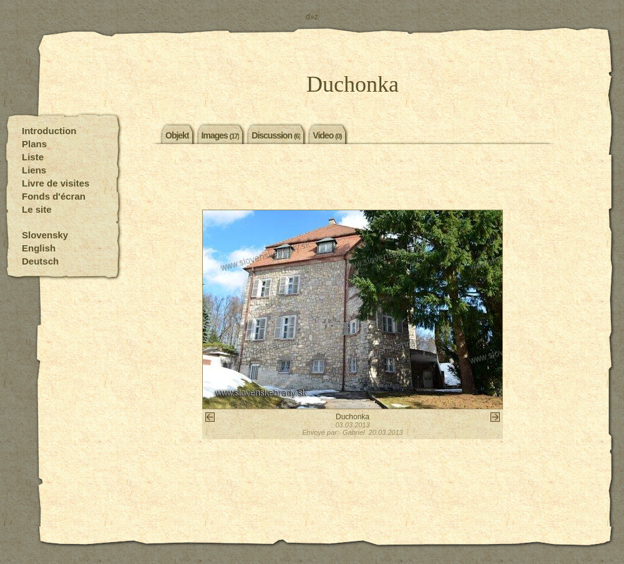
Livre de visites (55, 183)
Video (327, 134)
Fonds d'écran (53, 196)
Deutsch (40, 261)
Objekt (177, 134)
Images (221, 134)
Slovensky (45, 235)
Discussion (275, 134)
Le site (37, 209)
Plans (34, 144)
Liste (33, 157)
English (39, 248)
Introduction (49, 130)
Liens (34, 170)
